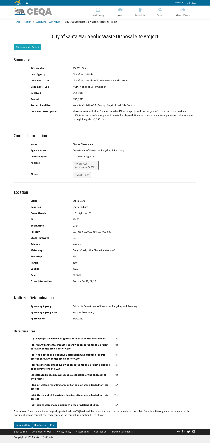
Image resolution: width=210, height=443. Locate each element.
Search (160, 11)
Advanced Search (182, 11)
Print (52, 425)
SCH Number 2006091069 (48, 22)
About (120, 11)
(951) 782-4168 (82, 175)
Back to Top (20, 431)
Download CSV (23, 425)
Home (17, 22)
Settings (191, 2)
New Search (40, 425)
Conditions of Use (41, 431)
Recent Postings (98, 11)
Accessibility (82, 431)
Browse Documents (122, 431)
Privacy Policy (63, 431)
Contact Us (178, 2)
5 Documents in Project (27, 47)
